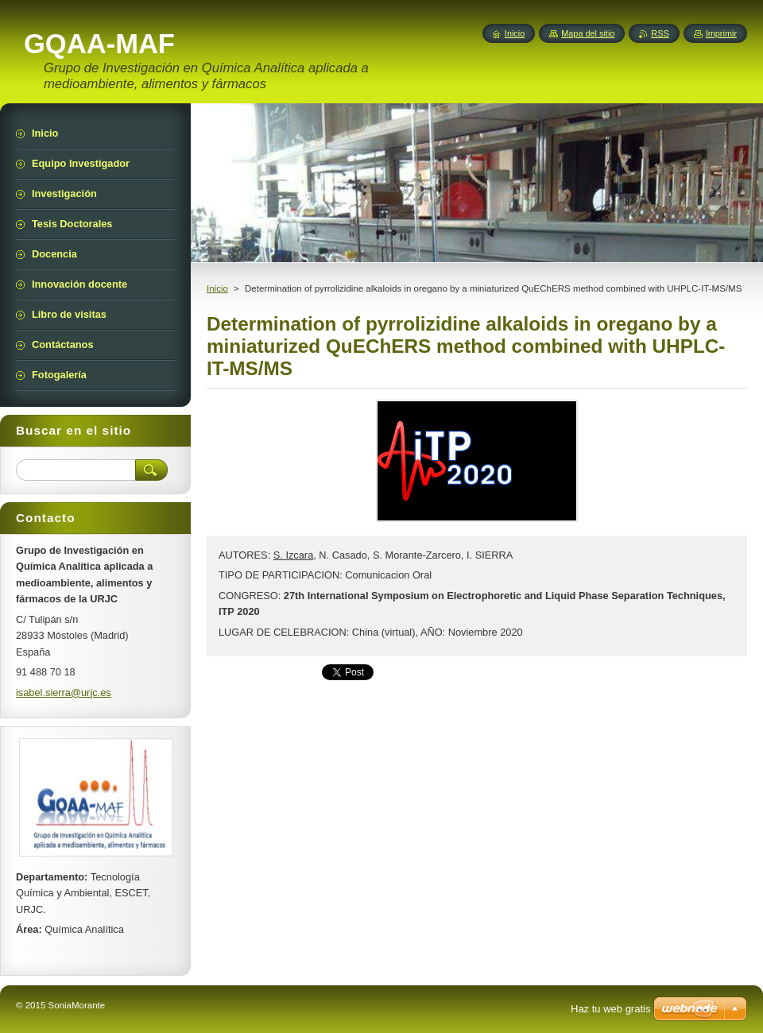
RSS (659, 33)
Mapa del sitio (587, 33)
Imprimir (721, 33)
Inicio (217, 288)
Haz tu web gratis (610, 1009)
